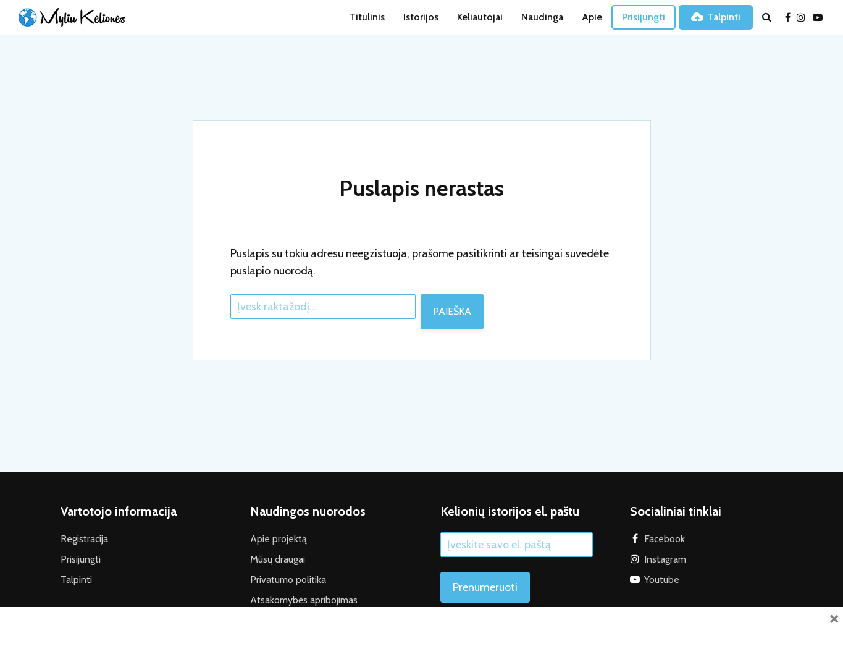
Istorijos (420, 17)
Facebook (664, 539)
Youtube (661, 579)
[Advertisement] (422, 635)
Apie (592, 17)
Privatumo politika (288, 579)
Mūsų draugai (277, 559)
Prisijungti (643, 17)
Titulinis (367, 17)
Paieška (452, 311)
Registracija (84, 539)
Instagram (665, 559)
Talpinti (715, 17)
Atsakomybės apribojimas (304, 600)
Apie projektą (278, 539)
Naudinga (542, 17)
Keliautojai (480, 17)
